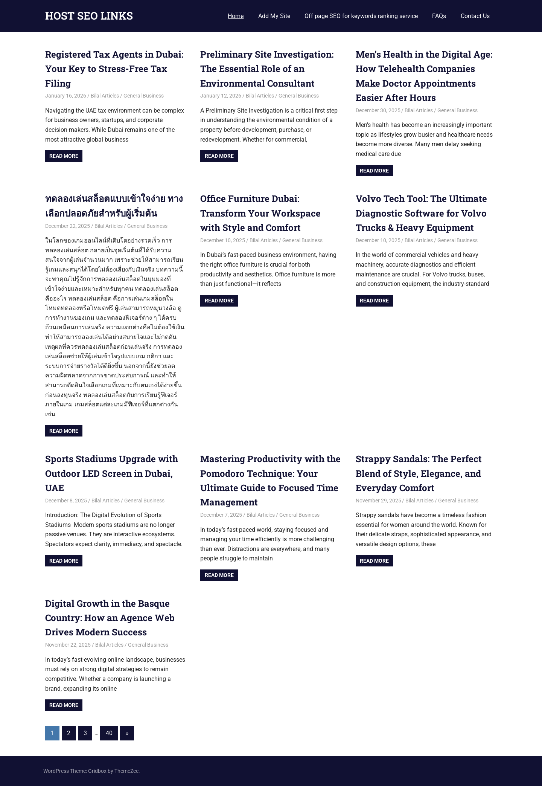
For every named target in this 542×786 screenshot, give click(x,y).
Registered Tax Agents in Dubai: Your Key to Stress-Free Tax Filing (114, 68)
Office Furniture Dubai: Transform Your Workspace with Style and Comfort (260, 213)
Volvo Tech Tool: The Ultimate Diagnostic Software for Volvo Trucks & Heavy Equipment (421, 213)
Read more (63, 156)
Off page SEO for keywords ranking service (361, 16)
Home (236, 16)
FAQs (439, 16)
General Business (143, 96)
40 (109, 733)
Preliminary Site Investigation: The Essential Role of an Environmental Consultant (266, 68)
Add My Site (274, 16)
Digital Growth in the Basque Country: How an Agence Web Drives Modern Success (110, 617)
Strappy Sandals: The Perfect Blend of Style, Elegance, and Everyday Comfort (419, 473)
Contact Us (475, 16)
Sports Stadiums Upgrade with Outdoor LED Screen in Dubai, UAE (111, 473)
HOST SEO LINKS (89, 16)
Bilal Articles (105, 96)
